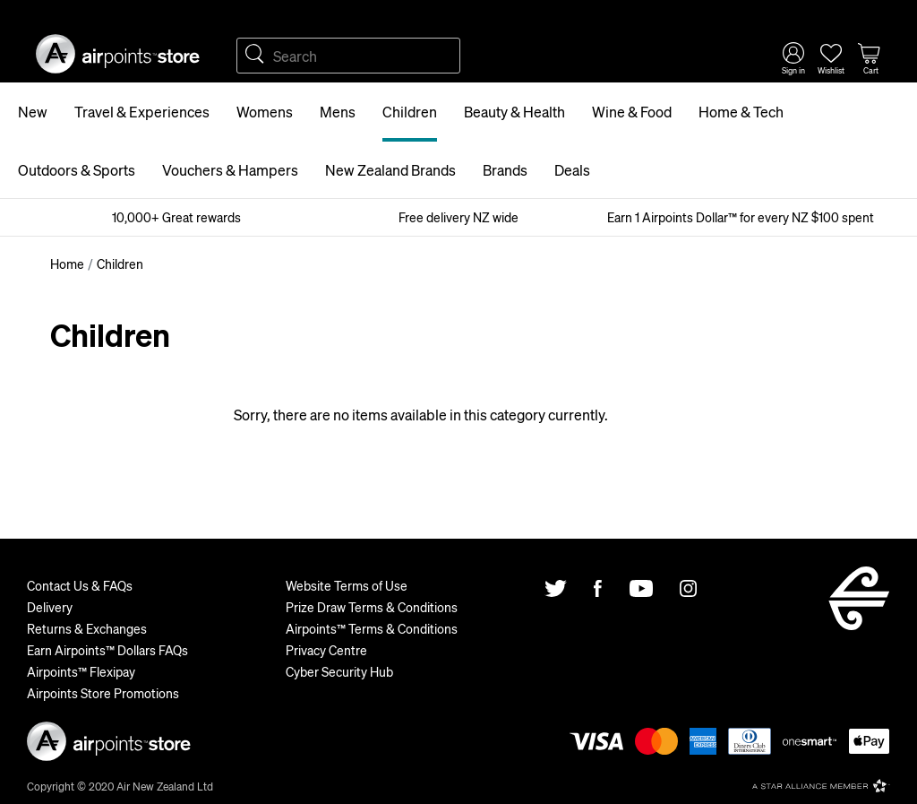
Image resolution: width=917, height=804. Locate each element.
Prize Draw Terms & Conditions (372, 607)
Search (254, 55)
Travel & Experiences (142, 111)
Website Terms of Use (346, 585)
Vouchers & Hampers (230, 169)
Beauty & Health (514, 111)
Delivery (50, 607)
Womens (264, 111)
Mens (338, 111)
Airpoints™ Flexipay (81, 671)
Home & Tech (741, 111)
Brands (505, 169)
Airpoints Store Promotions (103, 693)
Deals (572, 169)
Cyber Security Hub (339, 671)
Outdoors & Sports (76, 169)
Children (409, 111)
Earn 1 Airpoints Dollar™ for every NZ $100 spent (740, 217)
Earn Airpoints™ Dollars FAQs (107, 650)
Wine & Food (632, 111)
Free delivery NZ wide (458, 217)
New (32, 111)
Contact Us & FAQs (80, 585)
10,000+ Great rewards (176, 217)
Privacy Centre (326, 650)
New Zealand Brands (390, 169)
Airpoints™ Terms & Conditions (372, 628)
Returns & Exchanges (87, 628)
